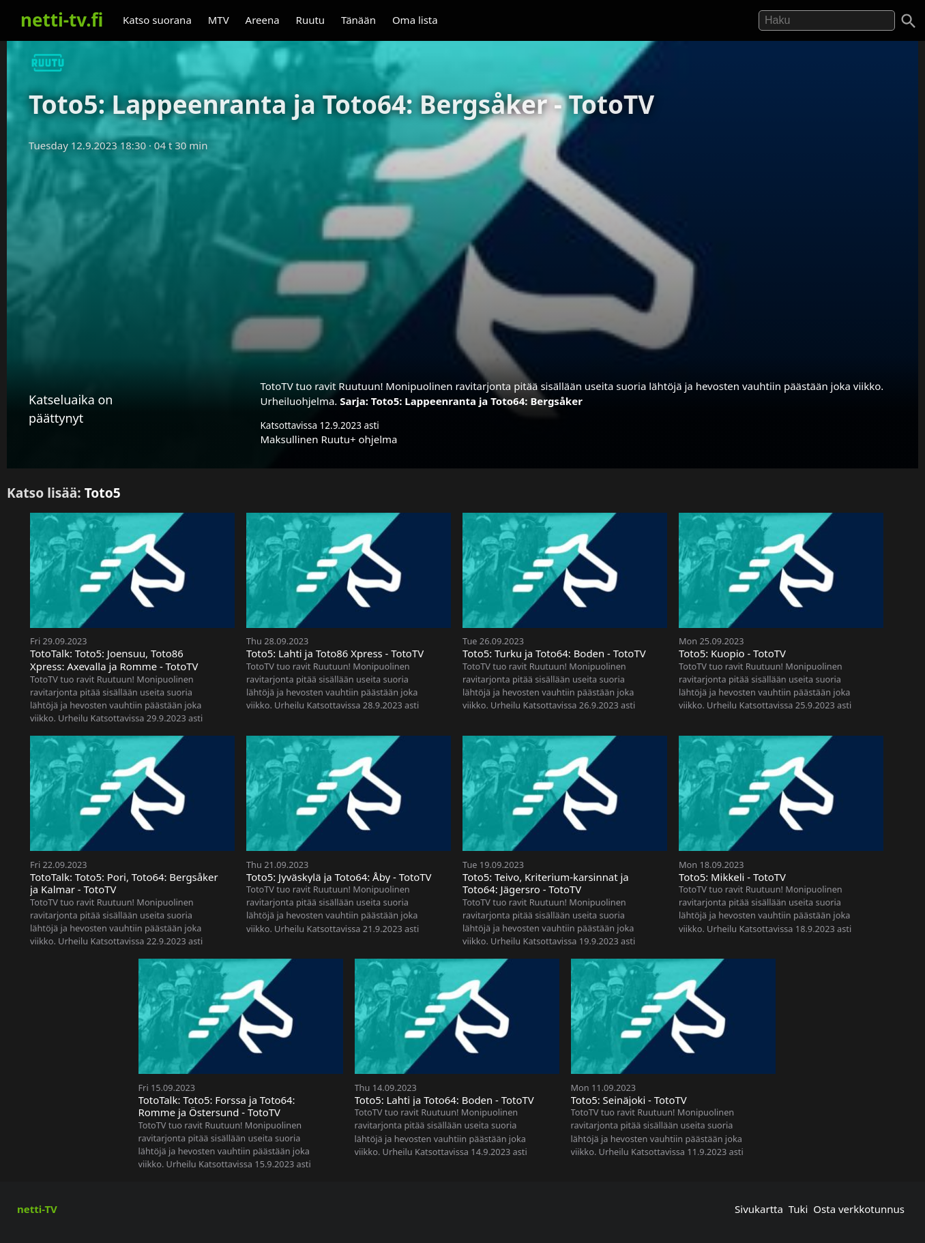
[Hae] (827, 20)
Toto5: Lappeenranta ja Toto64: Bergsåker (477, 401)
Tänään (358, 20)
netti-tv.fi (61, 20)
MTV (218, 20)
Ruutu (310, 20)
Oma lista (415, 20)
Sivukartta (759, 1209)
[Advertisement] (462, 261)
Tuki (798, 1209)
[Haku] (908, 21)
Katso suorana (157, 20)
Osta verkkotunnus (859, 1209)
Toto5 (103, 492)
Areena (263, 20)
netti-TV (37, 1209)
